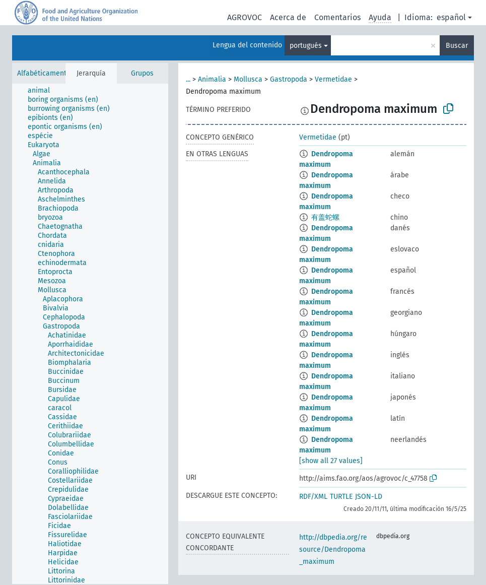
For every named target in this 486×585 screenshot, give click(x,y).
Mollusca (248, 79)
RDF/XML (313, 496)
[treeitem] (43, 90)
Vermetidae (333, 79)
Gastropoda (288, 79)
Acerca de (288, 17)
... (188, 79)
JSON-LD (368, 496)
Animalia (212, 79)
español (451, 17)
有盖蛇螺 (325, 217)
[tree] (90, 334)
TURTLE (341, 496)
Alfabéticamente (44, 73)
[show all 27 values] (331, 461)
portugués (306, 45)
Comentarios (337, 17)
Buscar (457, 45)
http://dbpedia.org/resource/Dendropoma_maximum (333, 549)
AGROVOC (244, 17)
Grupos (142, 73)
